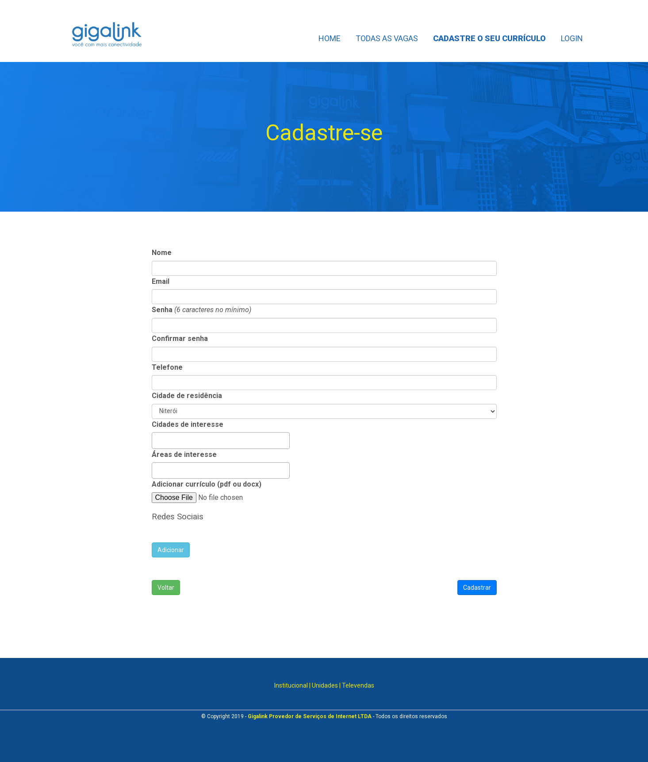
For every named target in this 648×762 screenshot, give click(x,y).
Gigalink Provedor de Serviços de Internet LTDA (310, 716)
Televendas (358, 685)
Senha (162, 310)
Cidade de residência (187, 395)
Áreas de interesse (184, 454)
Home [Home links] (329, 38)
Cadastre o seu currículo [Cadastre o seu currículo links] (489, 38)
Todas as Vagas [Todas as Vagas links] (387, 38)
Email (160, 281)
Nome (162, 252)
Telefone (167, 367)
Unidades (325, 685)
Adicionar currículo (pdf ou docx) (206, 484)
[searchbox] (157, 439)
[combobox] (221, 440)
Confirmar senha (180, 338)
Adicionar (170, 549)
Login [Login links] (572, 38)
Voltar (165, 587)
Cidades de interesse (187, 424)
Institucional (291, 685)
